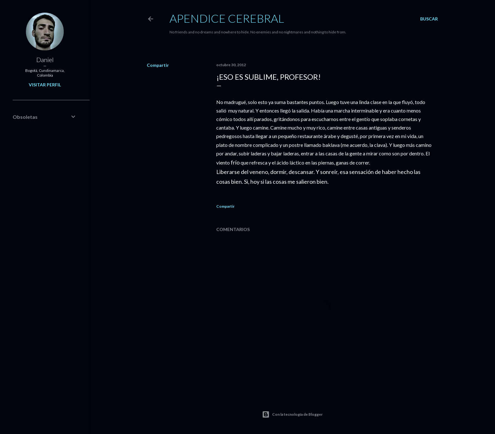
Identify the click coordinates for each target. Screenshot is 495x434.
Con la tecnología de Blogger (292, 414)
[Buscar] (429, 18)
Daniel (45, 59)
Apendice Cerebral (227, 18)
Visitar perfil (45, 84)
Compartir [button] (158, 65)
